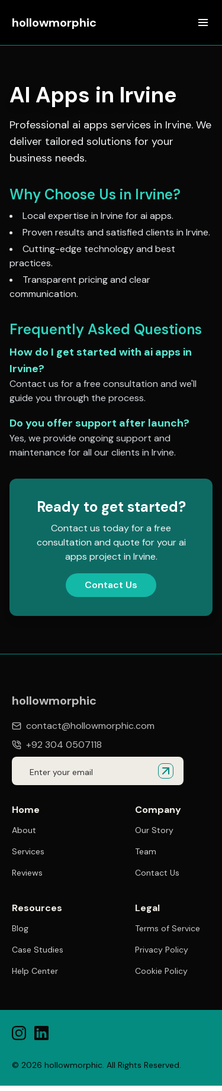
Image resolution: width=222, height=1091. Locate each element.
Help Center (35, 971)
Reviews (27, 872)
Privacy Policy (161, 951)
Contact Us (111, 585)
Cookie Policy (161, 972)
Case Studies (37, 949)
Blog (20, 928)
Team (145, 851)
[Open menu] (203, 22)
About (24, 830)
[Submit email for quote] (165, 771)
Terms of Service (167, 930)
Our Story (154, 830)
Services (28, 851)
